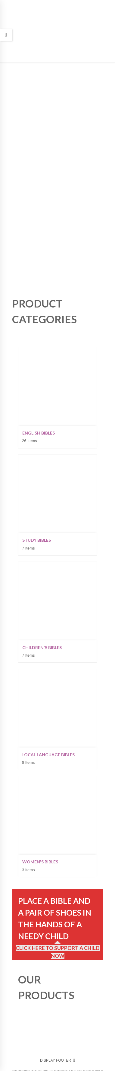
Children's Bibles (42, 647)
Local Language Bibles (48, 754)
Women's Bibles (40, 861)
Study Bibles (36, 540)
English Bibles (38, 432)
